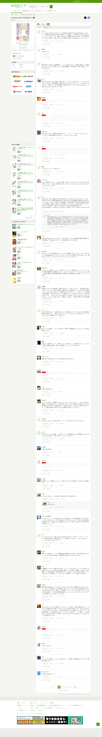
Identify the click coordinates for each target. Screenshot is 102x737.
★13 (51, 558)
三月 (43, 146)
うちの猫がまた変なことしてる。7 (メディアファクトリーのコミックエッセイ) (25, 200)
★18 (51, 485)
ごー (43, 605)
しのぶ (43, 432)
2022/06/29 (62, 410)
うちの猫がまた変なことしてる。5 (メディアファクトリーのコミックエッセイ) (25, 183)
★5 (51, 301)
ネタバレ (46, 27)
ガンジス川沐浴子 (46, 516)
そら (43, 656)
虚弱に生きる (20, 270)
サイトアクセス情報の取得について (75, 705)
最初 (51, 687)
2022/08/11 (61, 361)
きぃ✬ (43, 626)
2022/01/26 (62, 438)
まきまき (44, 251)
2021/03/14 (62, 558)
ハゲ (43, 236)
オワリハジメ (45, 356)
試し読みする (23, 47)
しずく (43, 494)
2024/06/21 (61, 158)
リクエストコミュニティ (60, 707)
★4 (51, 188)
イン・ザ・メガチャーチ (22, 232)
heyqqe (44, 418)
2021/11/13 (61, 470)
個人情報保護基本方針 (41, 705)
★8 (51, 576)
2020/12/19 (61, 618)
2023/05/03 (61, 211)
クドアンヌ (45, 180)
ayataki (44, 447)
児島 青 (18, 225)
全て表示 (39, 27)
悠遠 (43, 341)
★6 (51, 259)
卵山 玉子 (17, 14)
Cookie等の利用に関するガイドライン (57, 705)
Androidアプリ (33, 710)
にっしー (44, 310)
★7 (51, 211)
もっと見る (29, 217)
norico (43, 460)
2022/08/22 (61, 333)
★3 (51, 333)
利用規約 (52, 702)
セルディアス (45, 672)
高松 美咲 (19, 249)
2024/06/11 (61, 171)
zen (43, 113)
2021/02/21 (61, 576)
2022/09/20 (61, 318)
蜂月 (43, 166)
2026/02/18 (61, 40)
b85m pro (44, 268)
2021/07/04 (62, 485)
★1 (51, 40)
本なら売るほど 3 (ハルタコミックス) (25, 224)
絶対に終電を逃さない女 (22, 271)
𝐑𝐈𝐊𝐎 (43, 49)
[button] (51, 6)
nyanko (44, 400)
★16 (51, 410)
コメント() (54, 40)
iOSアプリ (41, 710)
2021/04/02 (61, 526)
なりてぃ (44, 31)
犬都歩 (43, 286)
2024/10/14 (62, 89)
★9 (51, 348)
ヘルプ (31, 707)
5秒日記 (19, 277)
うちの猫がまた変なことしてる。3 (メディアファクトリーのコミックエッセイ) (25, 165)
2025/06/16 (59, 54)
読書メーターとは (34, 702)
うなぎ (43, 479)
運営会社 (32, 705)
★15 (51, 104)
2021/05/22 (62, 498)
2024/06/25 (61, 138)
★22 (51, 498)
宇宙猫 (43, 98)
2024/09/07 (61, 123)
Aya (43, 566)
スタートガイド (43, 702)
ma (42, 196)
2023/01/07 (61, 259)
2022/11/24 (61, 301)
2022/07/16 (59, 391)
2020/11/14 (61, 648)
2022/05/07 (61, 423)
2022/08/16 (61, 348)
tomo (43, 326)
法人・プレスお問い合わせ (47, 707)
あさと (43, 643)
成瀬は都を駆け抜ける (22, 239)
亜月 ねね (19, 265)
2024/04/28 (61, 188)
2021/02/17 (62, 596)
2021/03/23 (61, 542)
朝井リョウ (19, 233)
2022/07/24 (61, 378)
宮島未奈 (19, 241)
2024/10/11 (62, 104)
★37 (51, 89)
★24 (51, 438)
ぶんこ (43, 79)
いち (43, 387)
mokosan (44, 131)
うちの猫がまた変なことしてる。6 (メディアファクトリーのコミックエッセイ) (25, 191)
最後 (75, 687)
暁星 (18, 254)
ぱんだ (43, 551)
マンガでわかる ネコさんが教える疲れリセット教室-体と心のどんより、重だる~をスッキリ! (25, 209)
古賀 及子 (19, 279)
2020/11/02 (61, 663)
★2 (51, 71)
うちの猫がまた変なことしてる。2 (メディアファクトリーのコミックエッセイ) (25, 156)
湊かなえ (19, 256)
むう (43, 534)
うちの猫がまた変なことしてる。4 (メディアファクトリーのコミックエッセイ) (25, 174)
